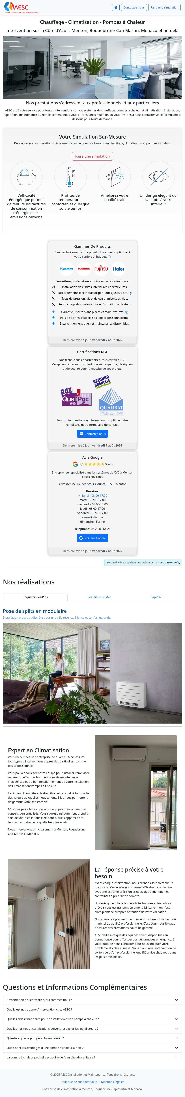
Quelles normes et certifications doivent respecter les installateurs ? (52, 1029)
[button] (16, 67)
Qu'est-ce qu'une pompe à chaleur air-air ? (35, 1038)
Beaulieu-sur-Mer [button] (99, 597)
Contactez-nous (134, 7)
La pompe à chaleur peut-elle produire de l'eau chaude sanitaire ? (51, 1057)
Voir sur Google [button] (92, 537)
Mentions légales (112, 1082)
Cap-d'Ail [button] (156, 597)
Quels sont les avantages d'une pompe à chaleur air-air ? (45, 1048)
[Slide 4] (102, 94)
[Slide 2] (89, 94)
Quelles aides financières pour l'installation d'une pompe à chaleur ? (53, 1019)
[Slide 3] (95, 94)
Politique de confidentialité (79, 1082)
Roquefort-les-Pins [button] (35, 597)
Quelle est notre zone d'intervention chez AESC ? (39, 1009)
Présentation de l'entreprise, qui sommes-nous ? (39, 1000)
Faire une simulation (164, 7)
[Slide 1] (82, 94)
